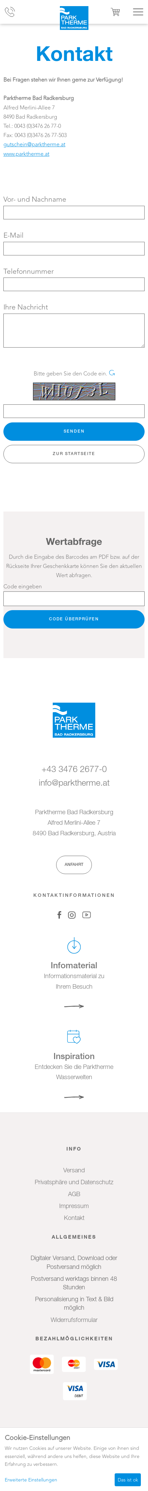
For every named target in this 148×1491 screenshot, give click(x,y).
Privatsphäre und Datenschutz (74, 1182)
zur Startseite (74, 454)
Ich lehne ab (96, 1480)
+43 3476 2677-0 (74, 770)
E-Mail (13, 235)
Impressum (74, 1206)
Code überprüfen (74, 619)
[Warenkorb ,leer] (115, 12)
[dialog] (74, 1460)
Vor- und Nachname (34, 199)
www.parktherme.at (26, 154)
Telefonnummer (28, 271)
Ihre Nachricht (25, 307)
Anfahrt (74, 865)
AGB (74, 1194)
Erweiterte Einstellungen (31, 1480)
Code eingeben (22, 587)
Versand (74, 1170)
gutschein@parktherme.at (34, 144)
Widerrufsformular (74, 1320)
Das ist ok (128, 1480)
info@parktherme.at (74, 783)
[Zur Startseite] (74, 18)
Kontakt (74, 1218)
